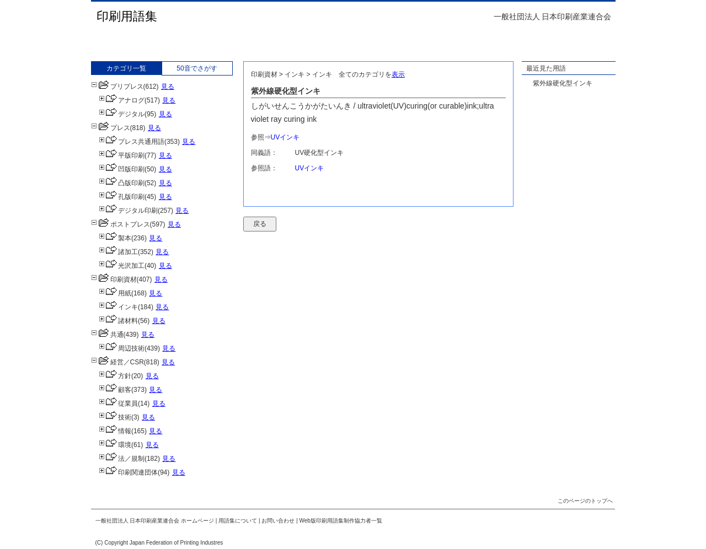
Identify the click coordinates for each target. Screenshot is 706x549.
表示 (398, 74)
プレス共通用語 (131, 142)
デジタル (122, 114)
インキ (118, 307)
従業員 (118, 403)
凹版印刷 (122, 169)
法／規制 (122, 458)
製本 (115, 238)
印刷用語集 (127, 16)
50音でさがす (196, 68)
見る (167, 86)
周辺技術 (122, 348)
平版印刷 (122, 155)
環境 (115, 445)
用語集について (237, 521)
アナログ (122, 100)
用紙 (115, 293)
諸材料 (118, 321)
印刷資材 (114, 279)
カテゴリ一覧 (126, 68)
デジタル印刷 (128, 210)
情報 (115, 431)
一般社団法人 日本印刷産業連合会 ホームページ (155, 521)
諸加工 (118, 252)
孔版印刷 (122, 197)
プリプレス (117, 86)
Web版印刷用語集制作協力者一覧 (340, 521)
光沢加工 (122, 266)
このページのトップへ (585, 501)
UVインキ (285, 137)
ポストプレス (120, 224)
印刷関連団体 (128, 472)
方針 (115, 376)
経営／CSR (117, 362)
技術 (115, 417)
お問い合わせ (278, 521)
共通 (107, 334)
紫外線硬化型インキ (562, 83)
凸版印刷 (122, 183)
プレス (110, 128)
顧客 (115, 390)
